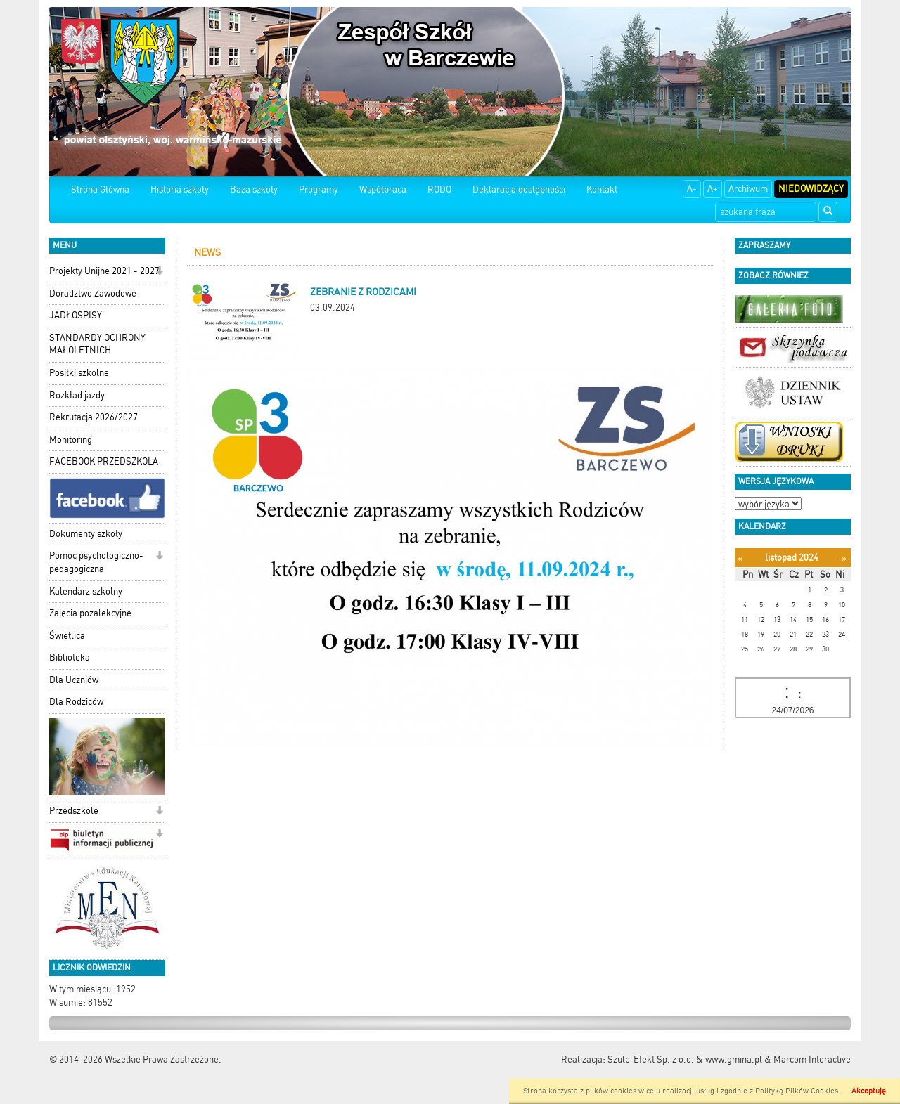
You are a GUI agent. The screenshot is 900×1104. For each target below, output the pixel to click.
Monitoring (70, 439)
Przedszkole (73, 810)
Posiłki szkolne (79, 373)
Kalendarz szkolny (85, 591)
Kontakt (601, 189)
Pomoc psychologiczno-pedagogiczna (96, 562)
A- (692, 188)
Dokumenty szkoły (85, 533)
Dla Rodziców (76, 701)
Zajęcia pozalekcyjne (90, 613)
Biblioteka (69, 657)
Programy (318, 189)
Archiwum (748, 188)
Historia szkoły (179, 189)
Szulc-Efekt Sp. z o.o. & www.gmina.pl (685, 1059)
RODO (439, 189)
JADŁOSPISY (75, 315)
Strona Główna (100, 189)
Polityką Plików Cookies (796, 1091)
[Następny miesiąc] (844, 558)
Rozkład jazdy (77, 395)
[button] (159, 272)
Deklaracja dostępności (518, 189)
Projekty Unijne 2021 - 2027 (104, 271)
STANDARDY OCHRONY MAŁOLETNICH (97, 344)
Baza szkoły (254, 189)
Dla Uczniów (73, 680)
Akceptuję (868, 1091)
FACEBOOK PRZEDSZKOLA (103, 461)
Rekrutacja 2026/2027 (93, 417)
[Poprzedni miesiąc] (740, 558)
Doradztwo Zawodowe (92, 293)
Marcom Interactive (812, 1059)
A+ (712, 188)
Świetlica (67, 635)
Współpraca (382, 189)
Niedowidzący (811, 188)
